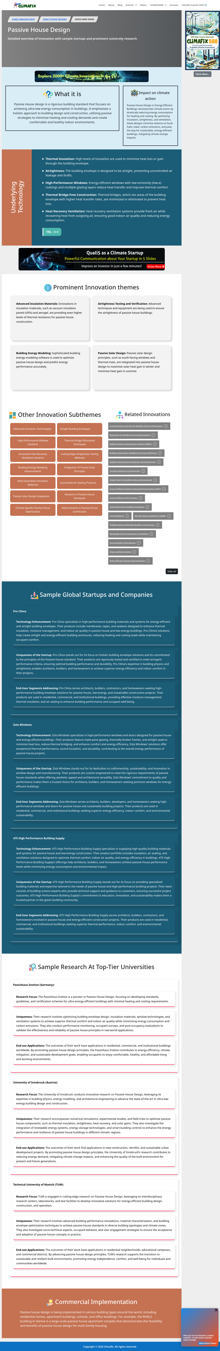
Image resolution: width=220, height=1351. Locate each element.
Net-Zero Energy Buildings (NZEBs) (153, 515)
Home (102, 5)
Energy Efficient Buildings (56, 19)
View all (172, 571)
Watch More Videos (207, 1343)
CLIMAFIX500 (156, 5)
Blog (120, 5)
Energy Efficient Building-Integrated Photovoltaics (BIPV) (138, 489)
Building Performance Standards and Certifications (136, 462)
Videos (143, 5)
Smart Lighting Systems (123, 551)
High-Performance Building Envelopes (130, 506)
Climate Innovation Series (23, 19)
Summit (129, 5)
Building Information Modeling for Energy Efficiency (136, 453)
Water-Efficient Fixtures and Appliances (130, 560)
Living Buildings (120, 515)
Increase (174, 5)
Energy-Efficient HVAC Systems (127, 497)
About (111, 5)
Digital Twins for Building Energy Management (134, 480)
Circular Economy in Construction (128, 471)
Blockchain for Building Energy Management (133, 435)
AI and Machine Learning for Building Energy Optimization (139, 426)
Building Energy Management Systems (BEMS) (134, 444)
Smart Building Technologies (126, 542)
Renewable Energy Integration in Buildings (132, 533)
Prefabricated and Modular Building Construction (135, 524)
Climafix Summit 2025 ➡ (194, 5)
